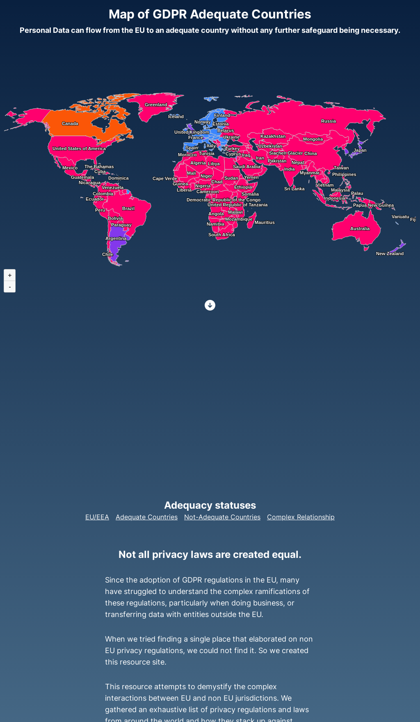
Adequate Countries (147, 517)
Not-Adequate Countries (222, 517)
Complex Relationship (301, 517)
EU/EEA (97, 517)
